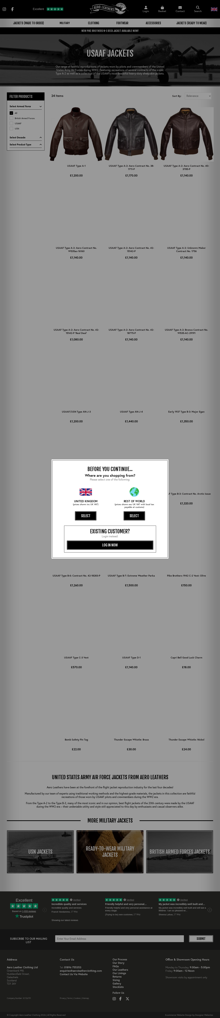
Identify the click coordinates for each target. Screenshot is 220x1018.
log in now (110, 545)
